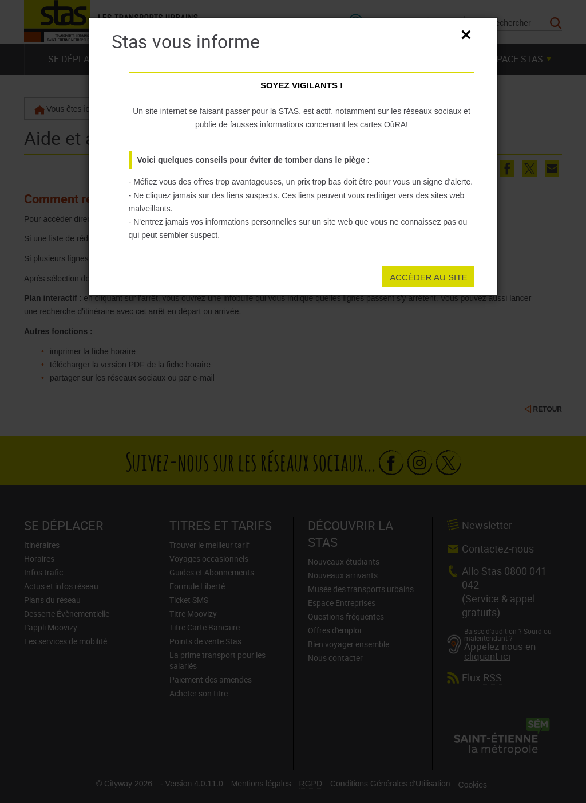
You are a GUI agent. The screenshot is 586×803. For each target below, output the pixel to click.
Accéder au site (428, 277)
